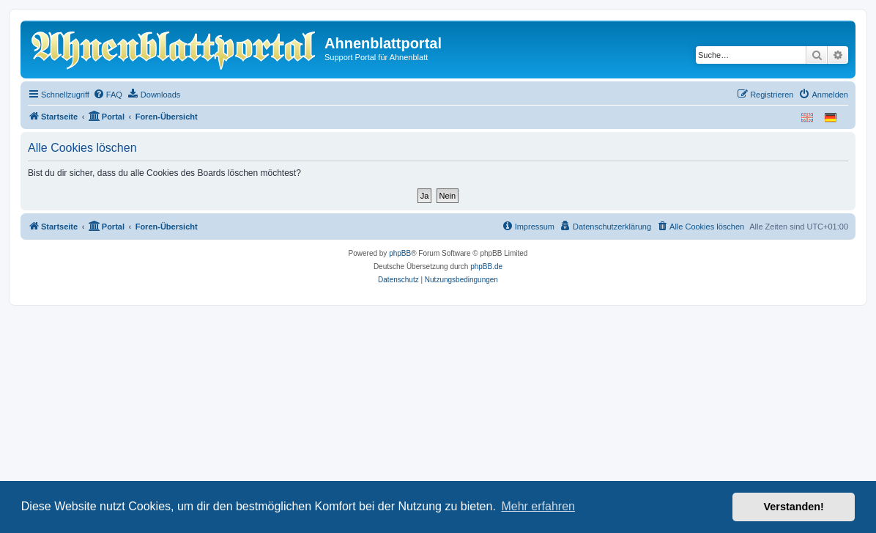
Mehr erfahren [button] (538, 506)
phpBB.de (486, 266)
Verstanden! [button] (794, 506)
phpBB (400, 253)
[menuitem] (107, 94)
